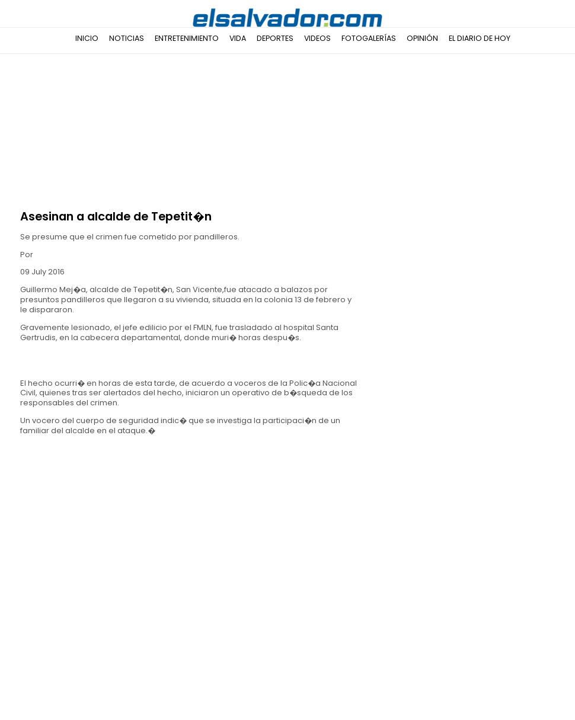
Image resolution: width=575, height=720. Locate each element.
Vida (237, 38)
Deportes (275, 38)
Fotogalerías (368, 38)
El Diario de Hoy (479, 38)
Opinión (422, 38)
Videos (317, 38)
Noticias (126, 38)
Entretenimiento (187, 38)
